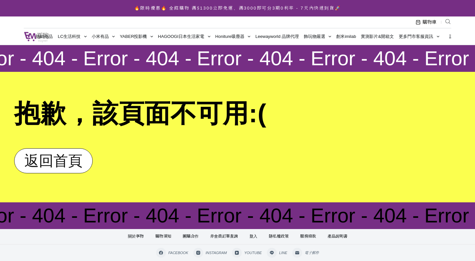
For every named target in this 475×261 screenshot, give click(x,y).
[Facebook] (172, 253)
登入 (253, 236)
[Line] (277, 253)
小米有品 (104, 36)
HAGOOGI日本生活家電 (185, 36)
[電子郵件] (305, 253)
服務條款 (308, 236)
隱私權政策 (279, 236)
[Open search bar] (448, 21)
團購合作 (191, 236)
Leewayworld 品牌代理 (277, 36)
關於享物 (136, 236)
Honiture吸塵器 (234, 36)
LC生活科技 (73, 36)
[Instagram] (210, 253)
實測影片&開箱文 (377, 36)
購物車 (426, 22)
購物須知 (163, 236)
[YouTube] (247, 253)
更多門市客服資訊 (420, 36)
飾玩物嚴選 (319, 36)
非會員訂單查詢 (224, 236)
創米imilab (346, 36)
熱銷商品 (44, 36)
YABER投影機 (137, 36)
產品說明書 (337, 236)
